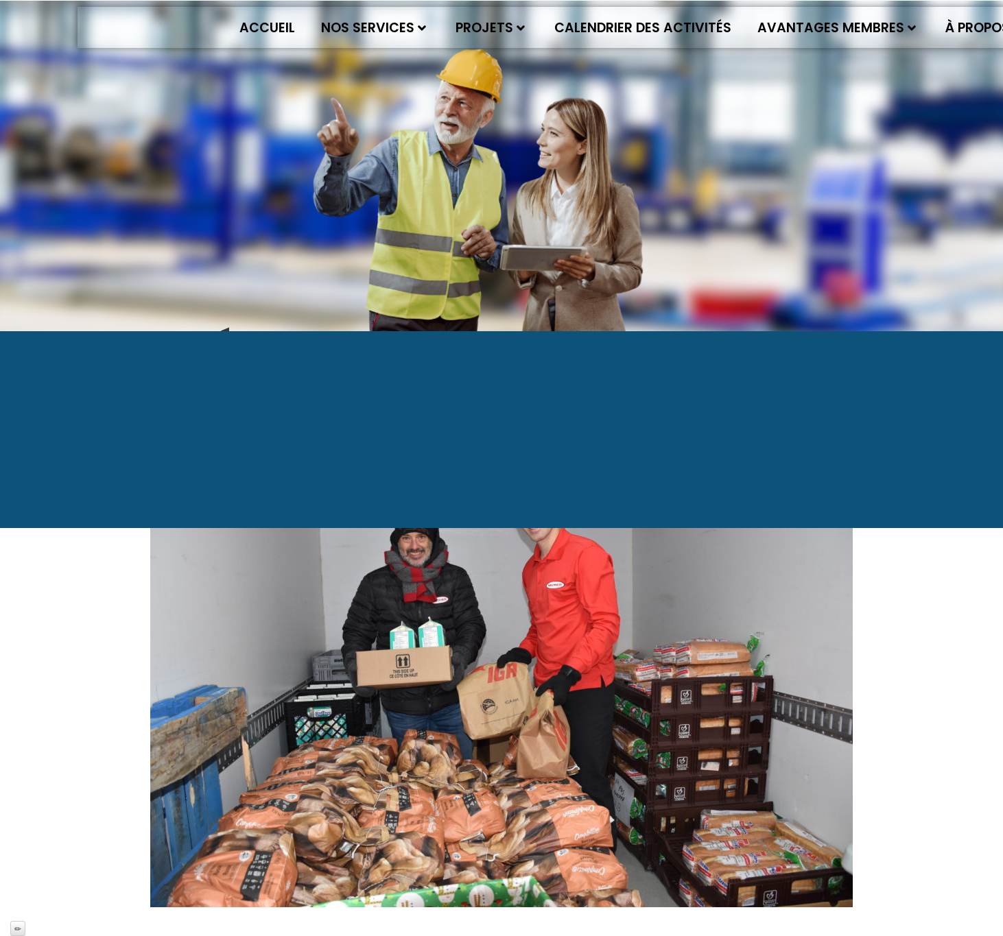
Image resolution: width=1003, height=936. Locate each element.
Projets (490, 28)
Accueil (267, 28)
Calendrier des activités (642, 28)
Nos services (373, 28)
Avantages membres (836, 28)
